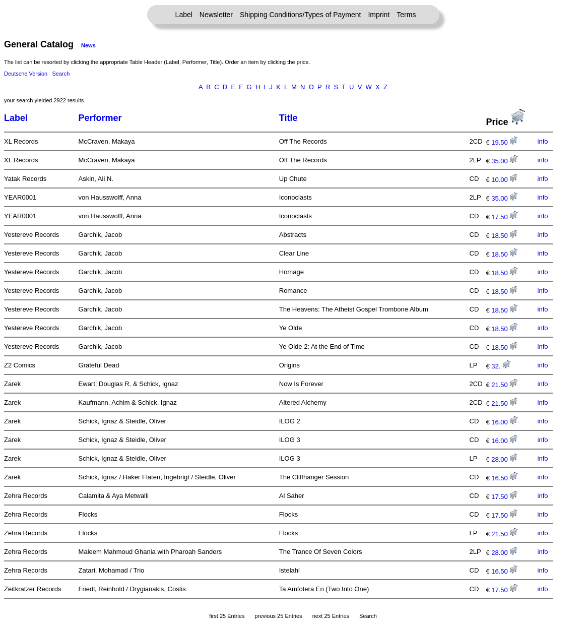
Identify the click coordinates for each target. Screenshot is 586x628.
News (88, 45)
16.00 (504, 422)
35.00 (504, 161)
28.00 (504, 459)
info (543, 141)
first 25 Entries (226, 616)
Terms (406, 15)
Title (288, 118)
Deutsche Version (25, 74)
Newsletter (216, 15)
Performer (100, 118)
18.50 (504, 235)
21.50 (504, 385)
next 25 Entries (330, 616)
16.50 (504, 478)
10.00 (504, 179)
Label (183, 15)
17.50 (504, 217)
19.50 (504, 142)
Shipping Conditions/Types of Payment (300, 15)
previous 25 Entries (278, 616)
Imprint (378, 15)
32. (500, 366)
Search (61, 74)
